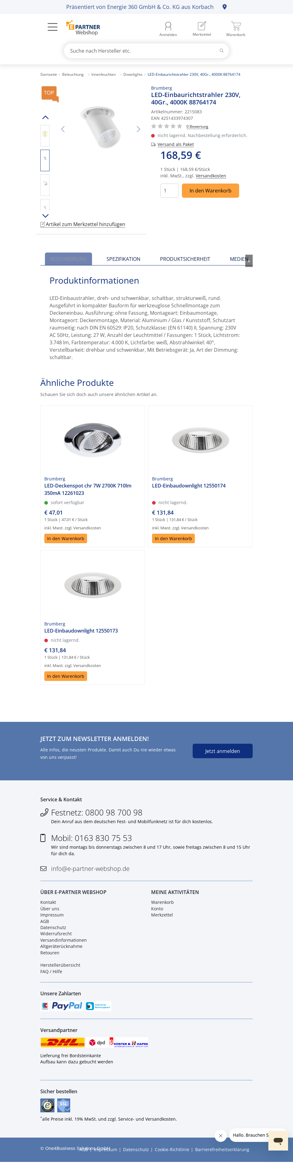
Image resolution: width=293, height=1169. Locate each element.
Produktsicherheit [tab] (185, 259)
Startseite (48, 74)
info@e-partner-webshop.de (90, 870)
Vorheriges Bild (62, 129)
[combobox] (146, 50)
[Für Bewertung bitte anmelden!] (197, 126)
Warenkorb (162, 905)
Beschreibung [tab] (68, 259)
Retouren (49, 955)
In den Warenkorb (210, 190)
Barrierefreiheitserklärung (222, 1157)
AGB (44, 924)
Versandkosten (211, 176)
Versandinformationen (63, 943)
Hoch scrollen (45, 117)
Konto (157, 911)
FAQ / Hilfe (51, 974)
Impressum (52, 917)
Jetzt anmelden (222, 751)
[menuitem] (202, 29)
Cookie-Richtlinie (172, 1157)
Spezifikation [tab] (123, 259)
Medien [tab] (239, 259)
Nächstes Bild (138, 129)
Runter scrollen (45, 215)
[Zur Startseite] (79, 28)
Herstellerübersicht (60, 968)
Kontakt (48, 905)
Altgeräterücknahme (61, 949)
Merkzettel (162, 917)
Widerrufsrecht (56, 937)
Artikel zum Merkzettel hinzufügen (82, 224)
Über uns (49, 911)
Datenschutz (53, 930)
